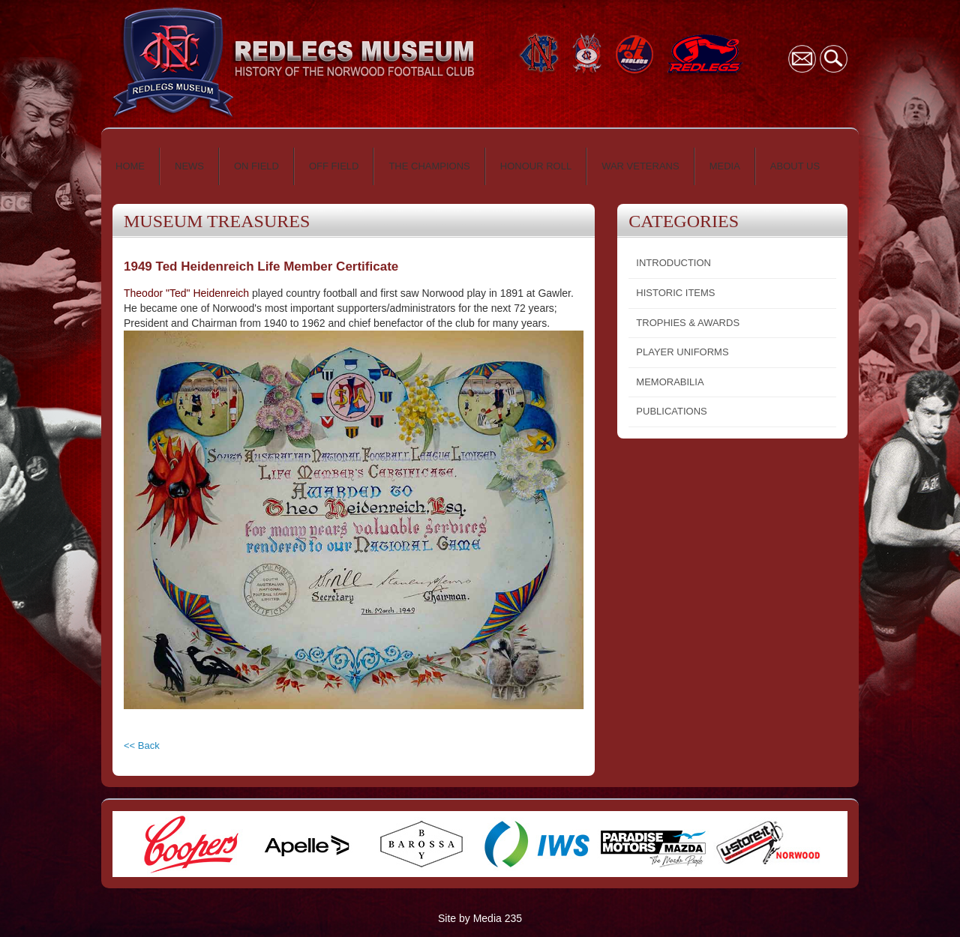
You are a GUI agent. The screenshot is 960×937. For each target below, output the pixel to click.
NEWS (189, 166)
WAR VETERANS (641, 166)
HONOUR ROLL (536, 166)
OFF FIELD (333, 166)
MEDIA (725, 166)
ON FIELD (256, 166)
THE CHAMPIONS (429, 166)
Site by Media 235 (480, 918)
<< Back (142, 745)
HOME (130, 166)
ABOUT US (795, 166)
